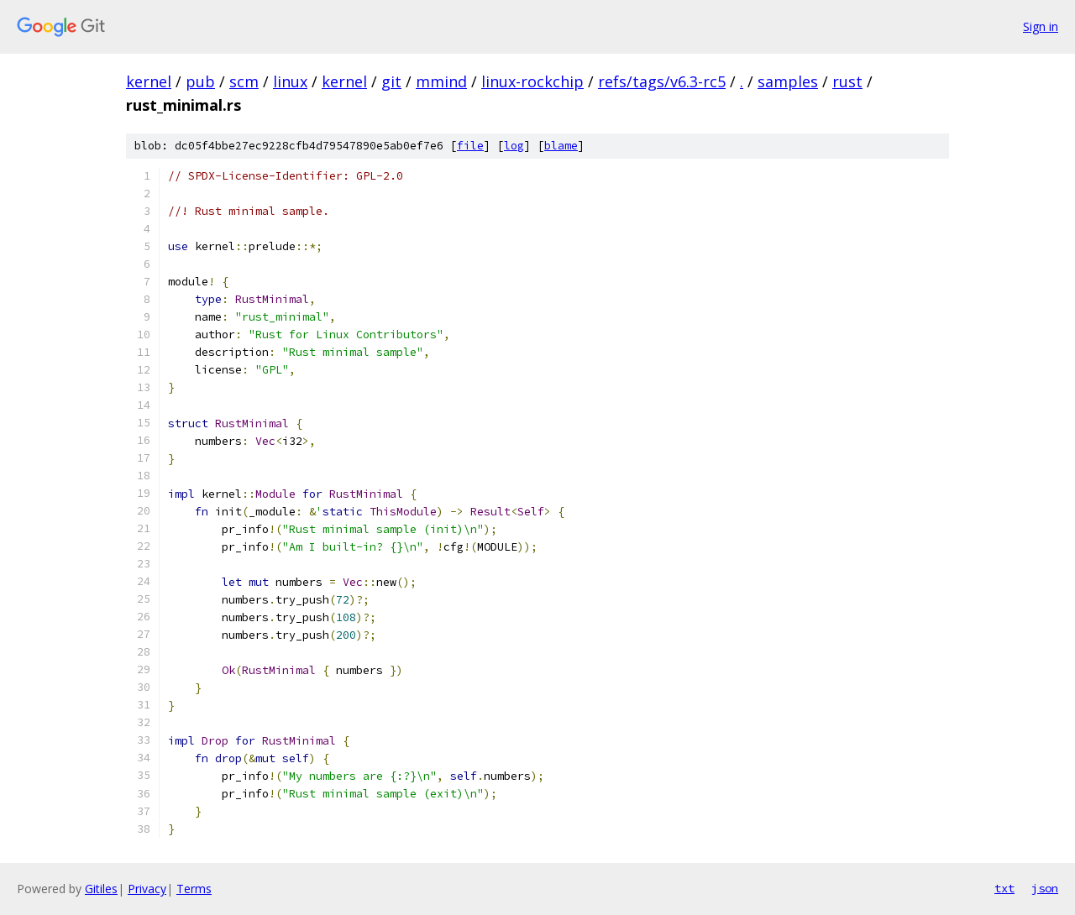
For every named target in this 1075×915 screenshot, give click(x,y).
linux (290, 81)
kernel (148, 81)
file (470, 146)
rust (847, 81)
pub (200, 81)
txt (1004, 888)
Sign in (1040, 26)
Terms (194, 889)
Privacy (147, 889)
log (514, 146)
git (391, 81)
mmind (441, 81)
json (1044, 888)
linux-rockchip (532, 81)
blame (561, 146)
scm (244, 81)
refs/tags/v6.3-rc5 (662, 81)
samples (788, 81)
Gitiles (101, 889)
